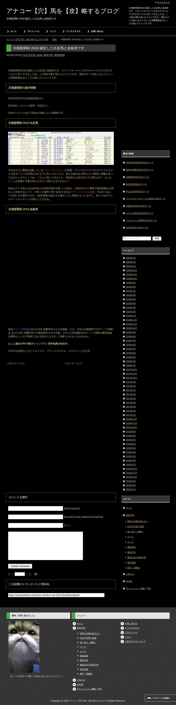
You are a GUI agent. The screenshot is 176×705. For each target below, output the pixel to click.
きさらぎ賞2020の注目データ (139, 213)
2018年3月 (131, 357)
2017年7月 (131, 390)
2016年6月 (131, 444)
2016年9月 (131, 431)
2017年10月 (131, 378)
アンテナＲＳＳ (73, 31)
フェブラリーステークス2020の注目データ (146, 199)
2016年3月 (131, 456)
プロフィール (33, 31)
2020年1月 (131, 266)
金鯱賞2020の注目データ (137, 177)
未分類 (129, 581)
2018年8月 (131, 336)
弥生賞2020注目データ (136, 184)
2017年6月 (131, 394)
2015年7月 (131, 489)
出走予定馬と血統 (32, 55)
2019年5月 (131, 299)
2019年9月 (131, 283)
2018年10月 (131, 328)
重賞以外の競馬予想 (136, 557)
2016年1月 (131, 465)
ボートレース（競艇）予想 (138, 588)
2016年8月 (131, 436)
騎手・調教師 (133, 568)
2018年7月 (131, 340)
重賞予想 (131, 552)
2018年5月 (131, 349)
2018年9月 (131, 332)
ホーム (13, 31)
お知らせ (130, 574)
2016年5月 (131, 448)
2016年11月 (131, 423)
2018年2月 (131, 361)
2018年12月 (131, 320)
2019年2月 (131, 312)
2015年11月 (131, 473)
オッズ (130, 542)
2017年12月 (131, 369)
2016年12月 (131, 419)
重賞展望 (59, 55)
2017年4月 (131, 403)
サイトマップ (163, 2)
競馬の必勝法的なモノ (137, 521)
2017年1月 (131, 415)
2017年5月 (131, 398)
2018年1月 (131, 365)
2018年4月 (131, 353)
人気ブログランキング (135, 641)
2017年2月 (131, 411)
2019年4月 (131, 303)
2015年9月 (131, 481)
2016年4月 (131, 452)
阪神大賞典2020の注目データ (139, 170)
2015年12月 (131, 469)
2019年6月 (131, 295)
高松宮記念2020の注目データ (139, 162)
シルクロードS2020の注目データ (141, 220)
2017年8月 (131, 386)
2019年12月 (131, 270)
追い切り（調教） (135, 532)
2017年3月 (131, 407)
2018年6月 (131, 345)
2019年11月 (131, 274)
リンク (53, 31)
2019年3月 (131, 307)
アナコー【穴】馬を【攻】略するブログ (62, 10)
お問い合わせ (97, 31)
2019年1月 (131, 316)
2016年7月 (131, 440)
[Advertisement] (32, 387)
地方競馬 (131, 563)
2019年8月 (131, 287)
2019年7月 (131, 291)
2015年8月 (131, 485)
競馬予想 (48, 55)
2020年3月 (131, 258)
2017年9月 (131, 382)
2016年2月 (131, 460)
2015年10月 (131, 477)
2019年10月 (131, 278)
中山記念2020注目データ (137, 191)
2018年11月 (131, 324)
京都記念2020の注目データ (138, 206)
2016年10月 (131, 427)
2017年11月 (131, 374)
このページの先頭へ (161, 698)
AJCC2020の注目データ (137, 228)
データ (130, 537)
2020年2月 (131, 262)
